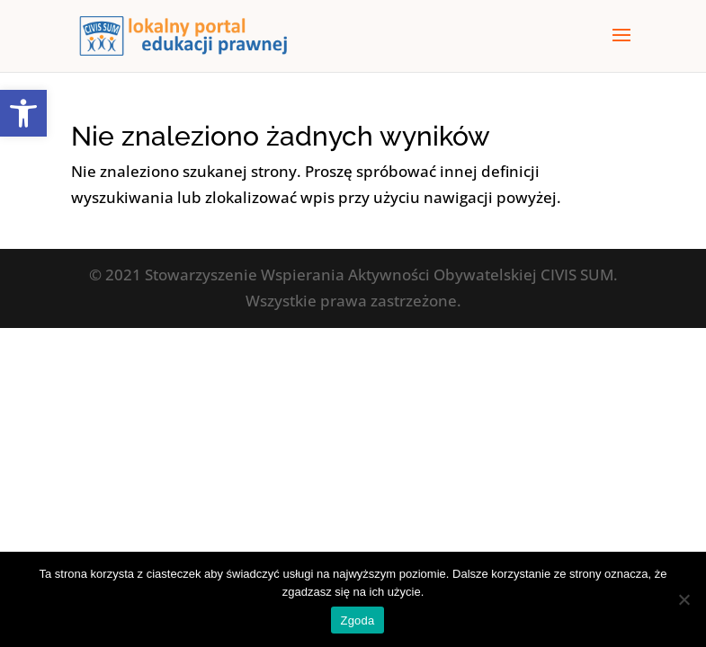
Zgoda (357, 620)
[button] (23, 113)
